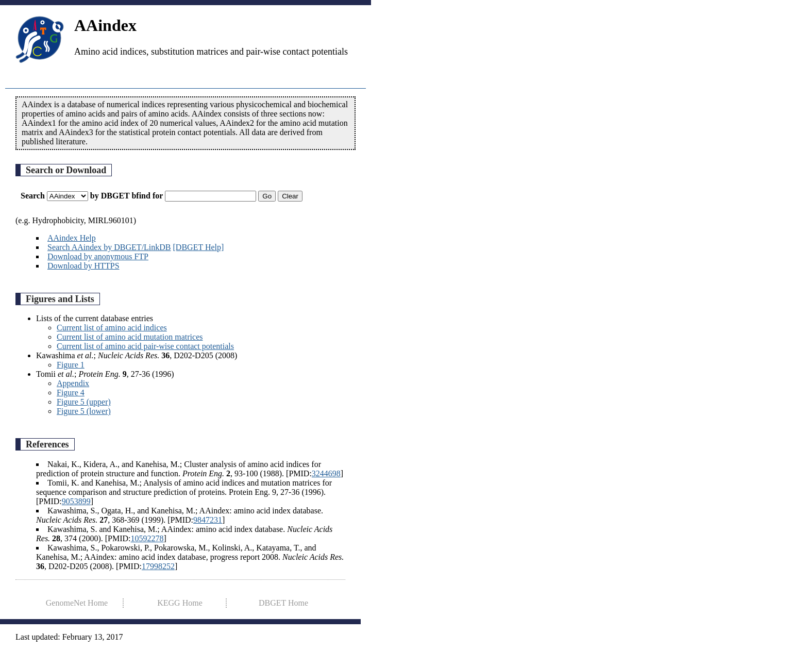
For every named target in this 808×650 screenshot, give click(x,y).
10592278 (147, 538)
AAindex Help (71, 238)
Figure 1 (71, 364)
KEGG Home (180, 602)
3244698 (326, 473)
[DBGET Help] (198, 247)
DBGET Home (283, 602)
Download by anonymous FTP (97, 256)
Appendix (73, 383)
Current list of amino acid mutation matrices (130, 336)
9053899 (76, 501)
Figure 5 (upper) (84, 401)
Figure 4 (71, 392)
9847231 (207, 519)
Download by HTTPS (83, 265)
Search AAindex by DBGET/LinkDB (109, 247)
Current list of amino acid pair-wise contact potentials (145, 346)
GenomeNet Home (77, 602)
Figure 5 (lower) (84, 411)
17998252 (158, 566)
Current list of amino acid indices (112, 327)
